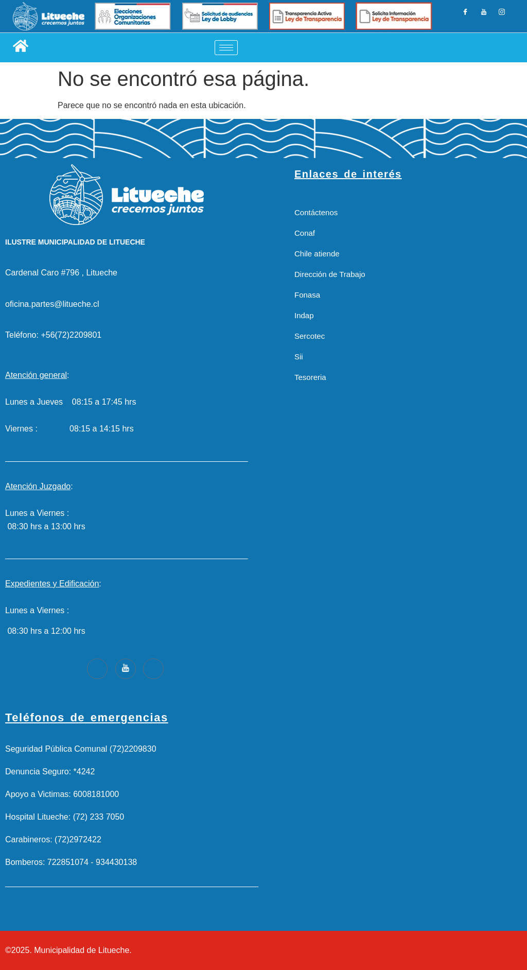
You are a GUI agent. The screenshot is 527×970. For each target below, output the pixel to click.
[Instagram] (501, 16)
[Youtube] (125, 669)
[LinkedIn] (483, 16)
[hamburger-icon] (226, 47)
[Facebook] (465, 16)
